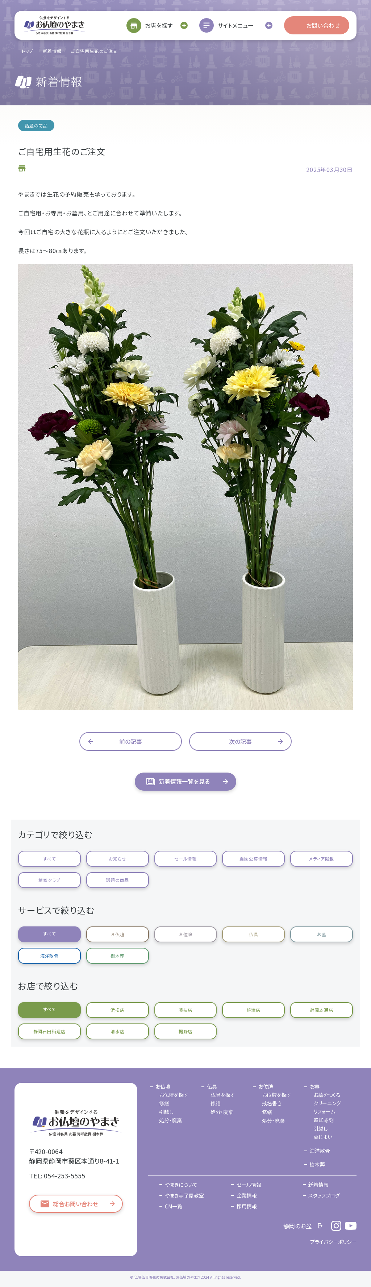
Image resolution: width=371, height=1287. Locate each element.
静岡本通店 (321, 1010)
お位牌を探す (276, 1094)
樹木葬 (117, 955)
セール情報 (185, 858)
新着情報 (52, 51)
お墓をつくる (327, 1094)
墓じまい (322, 1136)
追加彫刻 (323, 1119)
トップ (28, 51)
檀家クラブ (49, 880)
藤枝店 (185, 1010)
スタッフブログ (324, 1195)
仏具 (253, 934)
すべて (49, 858)
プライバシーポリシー (333, 1241)
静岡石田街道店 (49, 1031)
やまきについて (181, 1184)
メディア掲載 (321, 858)
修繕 (164, 1103)
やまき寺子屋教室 (184, 1195)
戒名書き (272, 1103)
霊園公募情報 (253, 858)
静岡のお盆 (297, 1225)
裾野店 (185, 1031)
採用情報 (247, 1206)
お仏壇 (117, 934)
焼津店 (253, 1010)
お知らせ (117, 858)
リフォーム (324, 1111)
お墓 (321, 934)
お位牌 (185, 934)
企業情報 (247, 1195)
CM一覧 (173, 1206)
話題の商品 (117, 880)
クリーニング (327, 1103)
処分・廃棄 (170, 1120)
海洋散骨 (49, 955)
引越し (166, 1111)
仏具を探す (222, 1094)
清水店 (117, 1031)
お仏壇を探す (173, 1094)
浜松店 (117, 1010)
